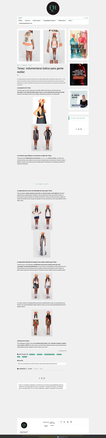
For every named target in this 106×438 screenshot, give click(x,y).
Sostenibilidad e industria (49, 20)
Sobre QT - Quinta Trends (52, 423)
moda (30, 65)
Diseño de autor (37, 20)
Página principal (46, 422)
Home (20, 20)
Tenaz (62, 79)
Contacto (52, 425)
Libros (70, 20)
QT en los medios (46, 426)
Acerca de (28, 20)
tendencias (24, 65)
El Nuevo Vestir (62, 20)
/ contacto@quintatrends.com (25, 23)
